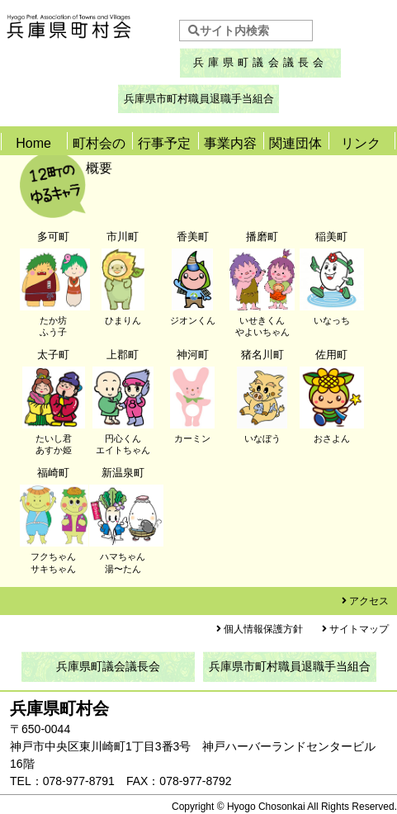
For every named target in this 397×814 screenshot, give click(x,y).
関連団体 (295, 143)
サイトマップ (359, 629)
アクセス (369, 601)
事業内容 (230, 143)
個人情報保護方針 (263, 629)
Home (33, 143)
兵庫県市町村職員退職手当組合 (199, 98)
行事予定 (164, 143)
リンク (360, 143)
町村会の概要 (99, 155)
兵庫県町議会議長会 (260, 62)
